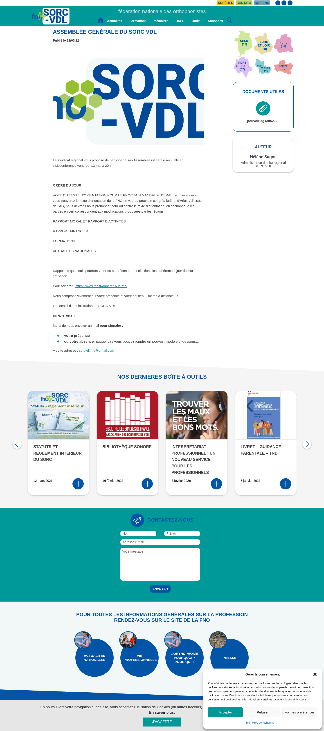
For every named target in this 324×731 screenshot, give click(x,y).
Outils (195, 21)
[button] (315, 674)
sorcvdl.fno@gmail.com (96, 350)
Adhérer (225, 3)
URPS (180, 21)
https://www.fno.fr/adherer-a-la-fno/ (101, 286)
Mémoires (161, 21)
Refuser (263, 712)
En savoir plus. (162, 712)
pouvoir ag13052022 (263, 112)
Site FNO (262, 3)
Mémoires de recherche (260, 722)
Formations (137, 21)
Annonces (215, 21)
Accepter (225, 712)
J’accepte (162, 722)
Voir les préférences (300, 712)
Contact (244, 3)
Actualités (114, 21)
